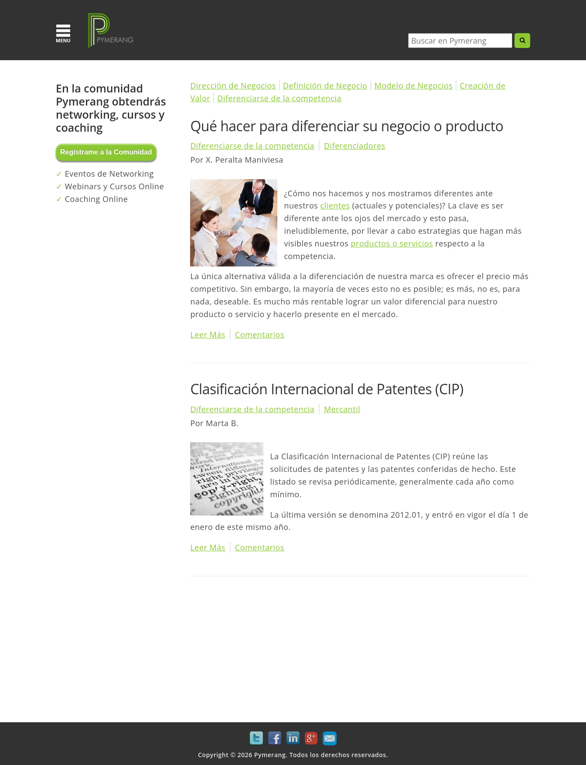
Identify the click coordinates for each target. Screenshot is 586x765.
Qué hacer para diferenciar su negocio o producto (346, 125)
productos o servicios (392, 243)
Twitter (256, 738)
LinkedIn (293, 738)
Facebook (275, 738)
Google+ (311, 738)
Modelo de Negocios (414, 85)
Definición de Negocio (325, 85)
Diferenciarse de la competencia (279, 98)
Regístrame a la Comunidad (106, 152)
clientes (335, 205)
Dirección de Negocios (233, 85)
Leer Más (207, 334)
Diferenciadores (354, 145)
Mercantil (342, 409)
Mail (330, 738)
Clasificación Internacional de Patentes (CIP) (326, 388)
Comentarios (259, 334)
